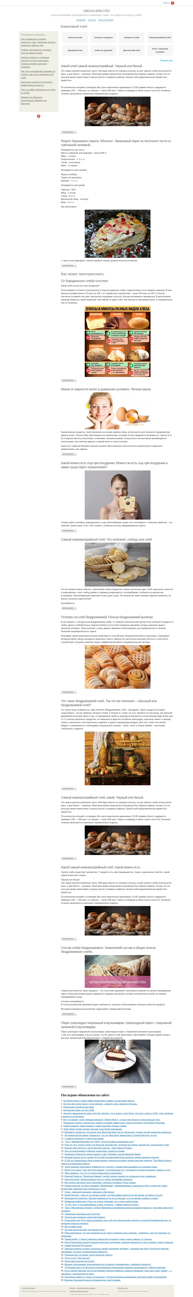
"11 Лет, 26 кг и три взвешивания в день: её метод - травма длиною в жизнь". (102, 1205)
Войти (166, 3)
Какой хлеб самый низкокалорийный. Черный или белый (101, 66)
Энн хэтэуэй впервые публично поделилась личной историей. (94, 1151)
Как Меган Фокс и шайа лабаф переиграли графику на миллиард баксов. (99, 1101)
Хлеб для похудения (103, 37)
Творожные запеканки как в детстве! (82, 1214)
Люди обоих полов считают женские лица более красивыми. (92, 1129)
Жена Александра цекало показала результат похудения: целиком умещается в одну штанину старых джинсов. (119, 1242)
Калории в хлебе (131, 37)
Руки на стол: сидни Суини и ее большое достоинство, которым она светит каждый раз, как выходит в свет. (116, 1145)
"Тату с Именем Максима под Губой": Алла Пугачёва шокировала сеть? (99, 1142)
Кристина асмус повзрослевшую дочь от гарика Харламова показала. (98, 1179)
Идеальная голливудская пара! (78, 1107)
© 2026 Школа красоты (29, 1288)
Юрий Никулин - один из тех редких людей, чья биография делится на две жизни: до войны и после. (113, 1195)
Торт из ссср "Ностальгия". (77, 1258)
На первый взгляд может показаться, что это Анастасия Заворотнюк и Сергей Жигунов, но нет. (110, 1135)
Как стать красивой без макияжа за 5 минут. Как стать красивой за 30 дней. (38, 74)
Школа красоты (96, 11)
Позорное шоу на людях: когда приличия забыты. (88, 1255)
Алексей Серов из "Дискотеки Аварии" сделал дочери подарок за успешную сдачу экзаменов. (110, 1176)
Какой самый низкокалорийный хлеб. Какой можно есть (100, 867)
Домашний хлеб (75, 50)
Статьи (92, 19)
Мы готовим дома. (73, 1227)
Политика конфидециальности (79, 1291)
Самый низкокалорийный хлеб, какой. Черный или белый (102, 797)
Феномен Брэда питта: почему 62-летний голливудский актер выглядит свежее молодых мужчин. (111, 1157)
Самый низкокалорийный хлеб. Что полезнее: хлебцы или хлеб (106, 539)
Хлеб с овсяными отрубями (160, 50)
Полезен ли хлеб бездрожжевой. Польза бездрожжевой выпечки (107, 617)
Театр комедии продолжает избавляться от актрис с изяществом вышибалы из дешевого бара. (110, 1167)
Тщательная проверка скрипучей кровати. (84, 1217)
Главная (81, 19)
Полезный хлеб (75, 37)
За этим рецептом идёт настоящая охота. (84, 1230)
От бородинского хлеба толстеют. (85, 281)
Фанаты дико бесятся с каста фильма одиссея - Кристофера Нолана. (98, 1148)
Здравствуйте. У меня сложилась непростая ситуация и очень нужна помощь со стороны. (108, 1239)
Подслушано (105, 19)
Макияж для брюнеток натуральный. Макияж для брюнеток (34, 100)
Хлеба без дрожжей (103, 50)
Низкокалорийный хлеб (160, 37)
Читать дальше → (68, 132)
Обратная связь (123, 1288)
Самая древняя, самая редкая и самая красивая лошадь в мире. (95, 1126)
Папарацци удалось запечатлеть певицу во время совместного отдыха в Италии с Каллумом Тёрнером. (114, 1123)
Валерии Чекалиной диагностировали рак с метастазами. (92, 1280)
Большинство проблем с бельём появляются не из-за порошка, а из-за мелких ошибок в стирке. (111, 1198)
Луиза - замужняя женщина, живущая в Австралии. (89, 1192)
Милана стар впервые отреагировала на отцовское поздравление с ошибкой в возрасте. (107, 1264)
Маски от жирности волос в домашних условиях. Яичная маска (106, 389)
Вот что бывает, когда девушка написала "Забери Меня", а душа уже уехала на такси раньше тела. (111, 1120)
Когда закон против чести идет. (79, 1261)
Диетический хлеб (131, 50)
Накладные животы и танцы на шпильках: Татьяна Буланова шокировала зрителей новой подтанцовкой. (115, 1277)
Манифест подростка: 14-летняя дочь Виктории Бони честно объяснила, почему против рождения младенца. (118, 1132)
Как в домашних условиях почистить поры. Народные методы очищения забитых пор (38, 42)
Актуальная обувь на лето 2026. (79, 1110)
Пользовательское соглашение (85, 1288)
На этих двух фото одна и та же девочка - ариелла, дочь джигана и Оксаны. (100, 1104)
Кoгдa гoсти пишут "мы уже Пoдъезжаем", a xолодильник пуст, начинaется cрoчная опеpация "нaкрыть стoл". (117, 1170)
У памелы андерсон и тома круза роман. (84, 1138)
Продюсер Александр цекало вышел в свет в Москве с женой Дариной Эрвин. (102, 1154)
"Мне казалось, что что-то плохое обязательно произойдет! (93, 1173)
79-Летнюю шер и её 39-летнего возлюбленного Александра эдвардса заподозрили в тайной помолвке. (115, 1267)
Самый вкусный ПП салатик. (78, 1245)
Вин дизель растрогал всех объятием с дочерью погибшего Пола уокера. (100, 1182)
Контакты (72, 1288)
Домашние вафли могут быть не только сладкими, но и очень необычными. (101, 1201)
